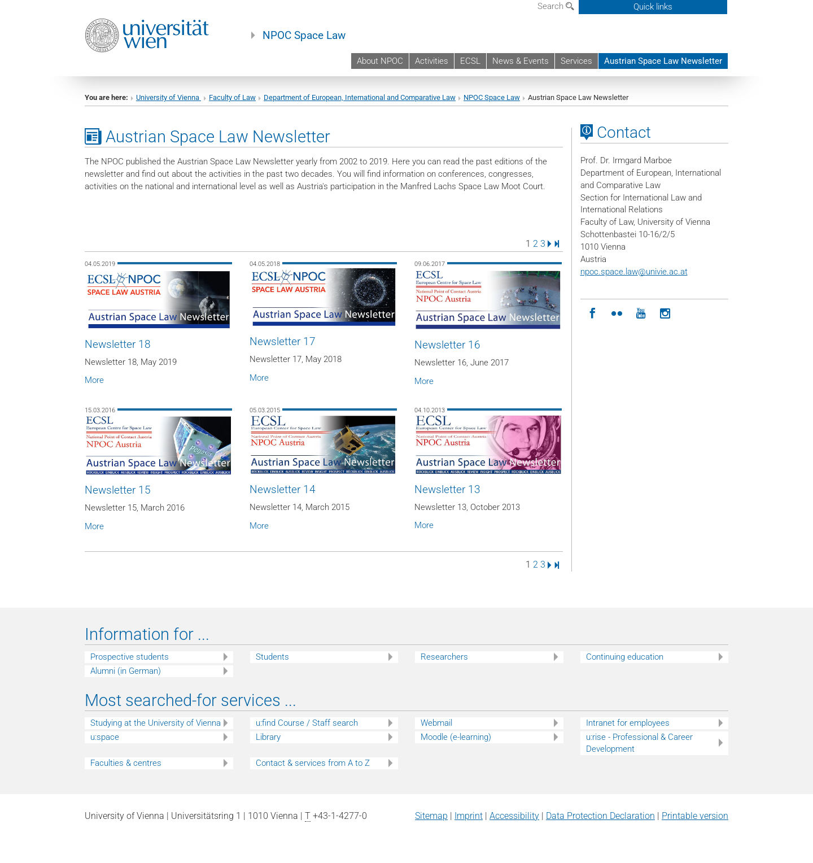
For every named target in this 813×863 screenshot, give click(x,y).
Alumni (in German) (125, 671)
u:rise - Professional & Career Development (639, 743)
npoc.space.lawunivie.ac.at (634, 272)
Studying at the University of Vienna (155, 723)
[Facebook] (592, 314)
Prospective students (129, 657)
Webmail (436, 723)
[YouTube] (641, 314)
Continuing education (624, 657)
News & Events (520, 61)
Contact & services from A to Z (313, 763)
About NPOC (380, 61)
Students (272, 657)
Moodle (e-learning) (456, 737)
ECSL (470, 61)
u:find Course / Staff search (307, 723)
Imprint (468, 815)
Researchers (444, 657)
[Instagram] (665, 314)
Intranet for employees (628, 723)
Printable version (695, 815)
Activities (431, 61)
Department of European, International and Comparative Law (360, 97)
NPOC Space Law (304, 35)
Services (576, 61)
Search (555, 6)
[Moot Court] (617, 314)
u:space (104, 737)
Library (268, 737)
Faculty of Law (232, 97)
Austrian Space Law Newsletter (663, 61)
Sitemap (431, 815)
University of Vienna (168, 97)
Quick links (652, 7)
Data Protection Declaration (600, 815)
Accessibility (514, 815)
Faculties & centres (125, 763)
